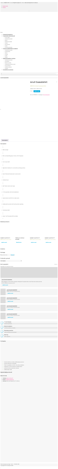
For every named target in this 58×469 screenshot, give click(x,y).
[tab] (5, 140)
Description (5, 140)
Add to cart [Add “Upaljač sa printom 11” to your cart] (33, 242)
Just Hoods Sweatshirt (7, 279)
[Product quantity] (31, 91)
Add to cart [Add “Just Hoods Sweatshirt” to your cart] (5, 285)
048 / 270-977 (10, 378)
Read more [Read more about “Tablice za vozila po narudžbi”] (18, 242)
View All (55, 264)
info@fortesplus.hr (10, 379)
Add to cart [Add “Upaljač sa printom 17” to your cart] (48, 242)
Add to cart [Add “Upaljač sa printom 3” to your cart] (4, 242)
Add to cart (36, 91)
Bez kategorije (46, 94)
